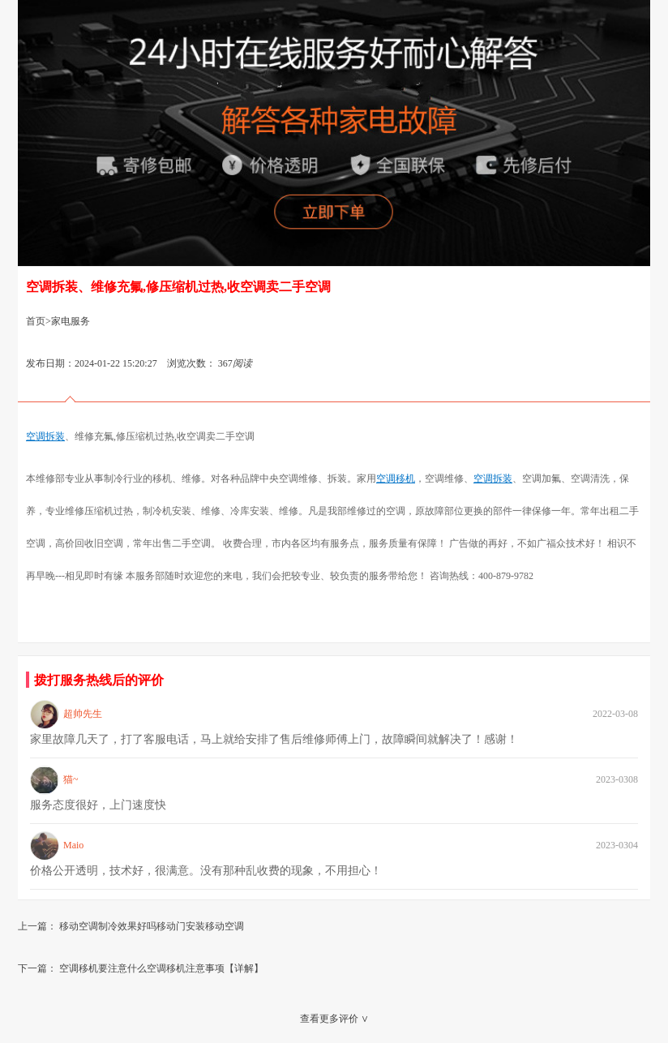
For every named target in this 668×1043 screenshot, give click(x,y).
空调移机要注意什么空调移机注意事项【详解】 (161, 968)
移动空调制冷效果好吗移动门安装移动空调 (151, 926)
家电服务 (70, 321)
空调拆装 (45, 436)
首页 (35, 321)
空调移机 (395, 478)
